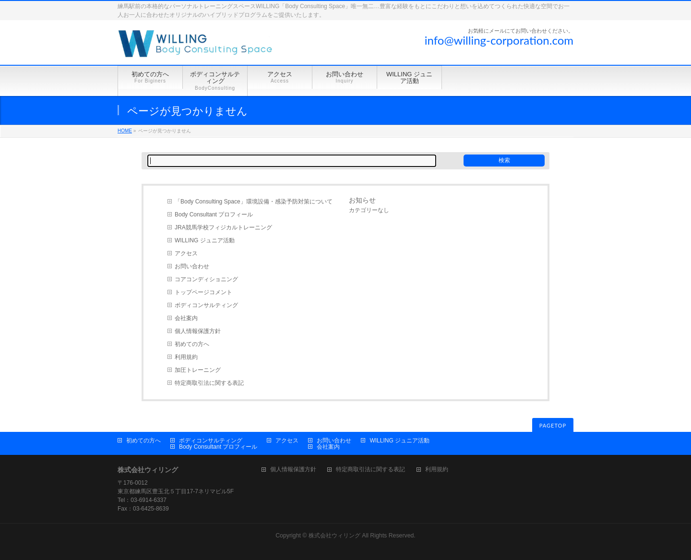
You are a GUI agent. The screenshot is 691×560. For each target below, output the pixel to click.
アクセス (186, 253)
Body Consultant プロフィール (214, 214)
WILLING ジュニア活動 (205, 240)
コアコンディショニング (206, 279)
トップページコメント (203, 292)
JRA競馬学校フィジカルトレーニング (223, 227)
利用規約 (186, 357)
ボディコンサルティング (206, 305)
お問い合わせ (192, 266)
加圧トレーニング (198, 370)
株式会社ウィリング (334, 535)
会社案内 (186, 318)
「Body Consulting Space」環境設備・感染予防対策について (254, 201)
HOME (125, 130)
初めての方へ (192, 344)
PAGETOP (552, 425)
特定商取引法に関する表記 (209, 383)
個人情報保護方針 (198, 331)
